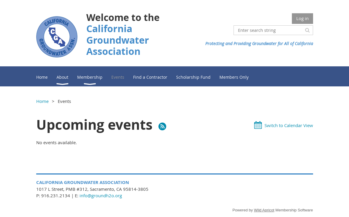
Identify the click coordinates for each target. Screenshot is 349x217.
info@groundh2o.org (101, 195)
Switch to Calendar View (288, 125)
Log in (302, 18)
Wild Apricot (264, 210)
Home (42, 101)
